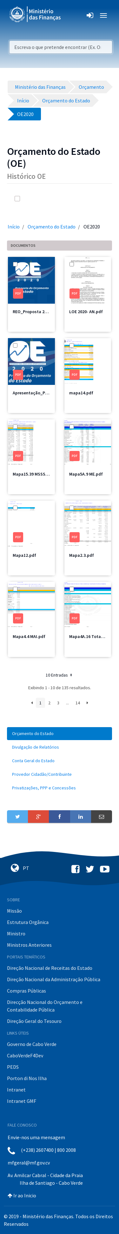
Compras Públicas (26, 991)
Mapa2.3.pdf (81, 555)
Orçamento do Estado (52, 226)
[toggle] (26, 199)
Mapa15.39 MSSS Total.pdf (39, 474)
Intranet (16, 1089)
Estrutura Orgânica (28, 922)
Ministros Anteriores (29, 945)
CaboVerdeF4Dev (25, 1055)
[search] (74, 199)
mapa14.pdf (81, 393)
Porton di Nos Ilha (27, 1078)
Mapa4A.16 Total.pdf (89, 636)
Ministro (16, 933)
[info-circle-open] (87, 199)
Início (14, 226)
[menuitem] (59, 733)
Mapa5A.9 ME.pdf (86, 474)
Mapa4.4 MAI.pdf (29, 636)
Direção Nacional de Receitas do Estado (49, 968)
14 (78, 703)
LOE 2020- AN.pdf (86, 311)
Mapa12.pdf (24, 555)
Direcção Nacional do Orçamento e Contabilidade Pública (45, 1006)
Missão (14, 911)
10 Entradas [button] (59, 675)
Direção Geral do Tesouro (34, 1021)
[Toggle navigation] (71, 15)
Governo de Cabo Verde (31, 1044)
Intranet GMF (21, 1101)
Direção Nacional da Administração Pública (53, 979)
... (67, 703)
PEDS (13, 1067)
